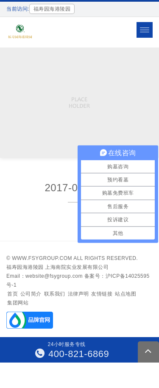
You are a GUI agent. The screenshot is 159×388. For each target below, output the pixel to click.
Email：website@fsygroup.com (44, 276)
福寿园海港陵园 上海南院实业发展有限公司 (57, 267)
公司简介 (31, 294)
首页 (12, 294)
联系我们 (54, 294)
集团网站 (17, 303)
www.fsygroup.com (42, 258)
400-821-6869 (72, 354)
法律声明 (78, 294)
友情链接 (101, 294)
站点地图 (125, 294)
